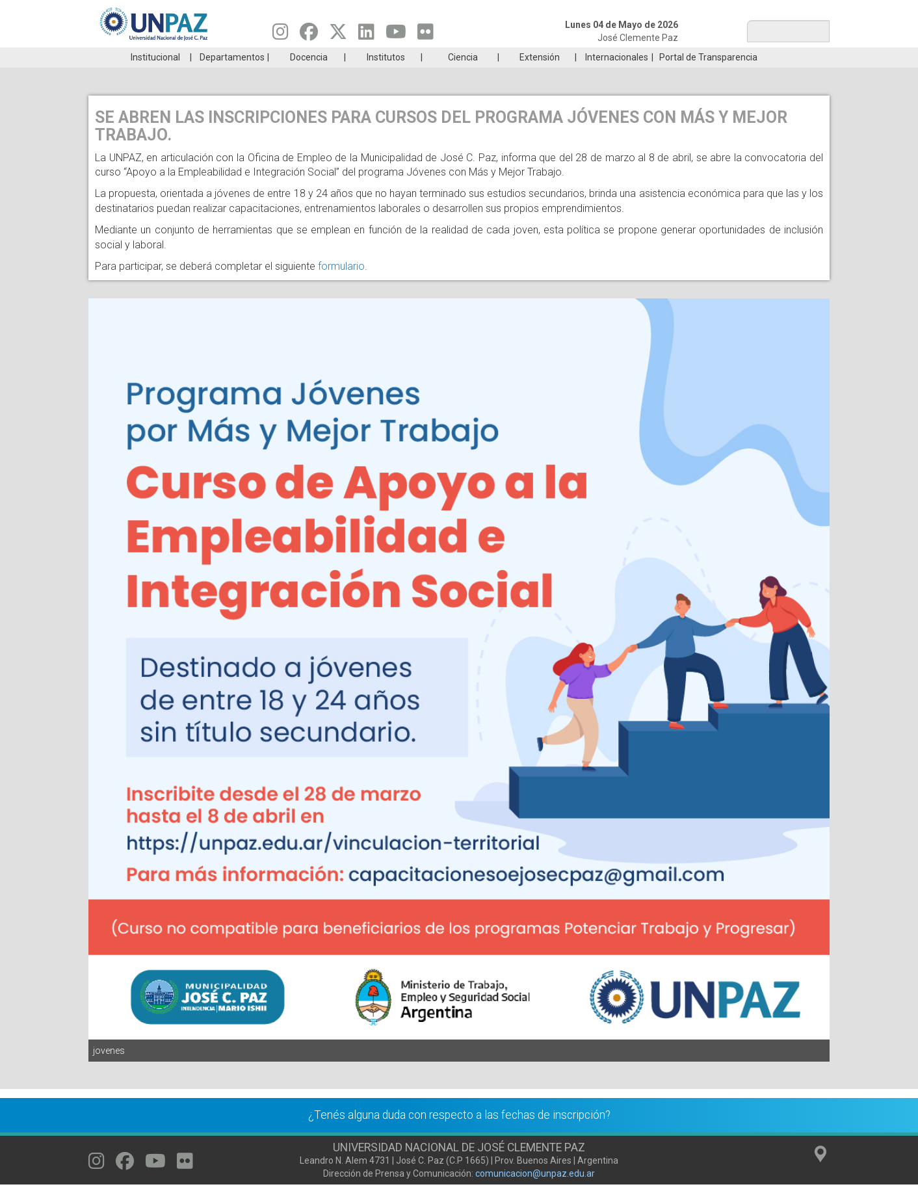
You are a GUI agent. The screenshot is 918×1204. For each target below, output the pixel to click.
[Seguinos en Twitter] (338, 35)
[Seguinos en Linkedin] (366, 35)
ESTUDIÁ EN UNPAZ (273, 57)
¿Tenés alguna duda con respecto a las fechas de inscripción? (459, 1134)
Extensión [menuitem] (539, 77)
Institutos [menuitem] (386, 77)
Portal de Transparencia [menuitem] (708, 77)
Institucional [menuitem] (155, 77)
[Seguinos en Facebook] (309, 35)
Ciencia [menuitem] (463, 77)
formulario (341, 286)
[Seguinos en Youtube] (396, 35)
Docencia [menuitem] (309, 77)
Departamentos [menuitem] (232, 77)
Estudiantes (520, 57)
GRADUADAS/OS (644, 57)
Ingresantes (396, 57)
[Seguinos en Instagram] (280, 35)
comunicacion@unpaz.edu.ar (535, 1193)
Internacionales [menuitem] (616, 77)
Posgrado (767, 57)
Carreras (149, 57)
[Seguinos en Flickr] (425, 35)
